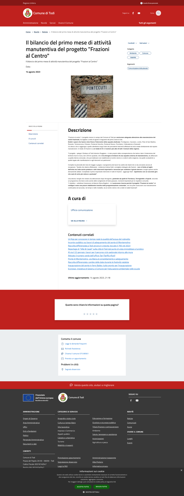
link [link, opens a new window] (114, 482)
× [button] (181, 470)
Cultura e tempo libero (67, 422)
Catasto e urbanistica (66, 437)
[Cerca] (158, 13)
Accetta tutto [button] (83, 487)
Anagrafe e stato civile (67, 418)
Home (28, 31)
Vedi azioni (145, 43)
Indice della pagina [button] (35, 126)
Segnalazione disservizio (67, 462)
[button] (92, 492)
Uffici (25, 427)
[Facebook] (131, 13)
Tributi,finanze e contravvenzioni (105, 426)
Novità (36, 31)
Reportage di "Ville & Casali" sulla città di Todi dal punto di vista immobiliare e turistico (106, 249)
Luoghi (130, 438)
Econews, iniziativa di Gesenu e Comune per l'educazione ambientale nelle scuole (104, 268)
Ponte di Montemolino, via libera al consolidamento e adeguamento (98, 258)
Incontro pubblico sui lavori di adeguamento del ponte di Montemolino (99, 242)
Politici (25, 435)
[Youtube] (137, 13)
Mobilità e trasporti (65, 445)
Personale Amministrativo (33, 439)
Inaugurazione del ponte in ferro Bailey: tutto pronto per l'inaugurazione (100, 265)
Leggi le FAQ (63, 466)
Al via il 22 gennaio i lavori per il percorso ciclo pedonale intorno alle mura (100, 252)
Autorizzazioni (98, 438)
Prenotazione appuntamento (69, 457)
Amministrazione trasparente (104, 457)
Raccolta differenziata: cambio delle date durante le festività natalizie (98, 262)
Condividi (133, 43)
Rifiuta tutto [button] (101, 487)
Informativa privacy (100, 466)
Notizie (45, 31)
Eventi (129, 442)
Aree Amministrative (31, 422)
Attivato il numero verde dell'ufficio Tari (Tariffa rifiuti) (91, 255)
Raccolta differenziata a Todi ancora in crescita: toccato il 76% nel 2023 (99, 245)
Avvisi (129, 427)
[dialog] (92, 482)
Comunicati (131, 422)
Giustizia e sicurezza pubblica (104, 422)
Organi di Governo (30, 418)
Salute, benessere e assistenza (104, 434)
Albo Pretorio (97, 462)
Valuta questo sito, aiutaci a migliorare (92, 385)
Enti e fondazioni (29, 431)
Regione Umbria (29, 3)
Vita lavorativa (63, 427)
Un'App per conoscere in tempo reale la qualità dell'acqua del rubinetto (99, 239)
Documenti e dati (30, 443)
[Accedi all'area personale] (149, 3)
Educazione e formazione (102, 418)
